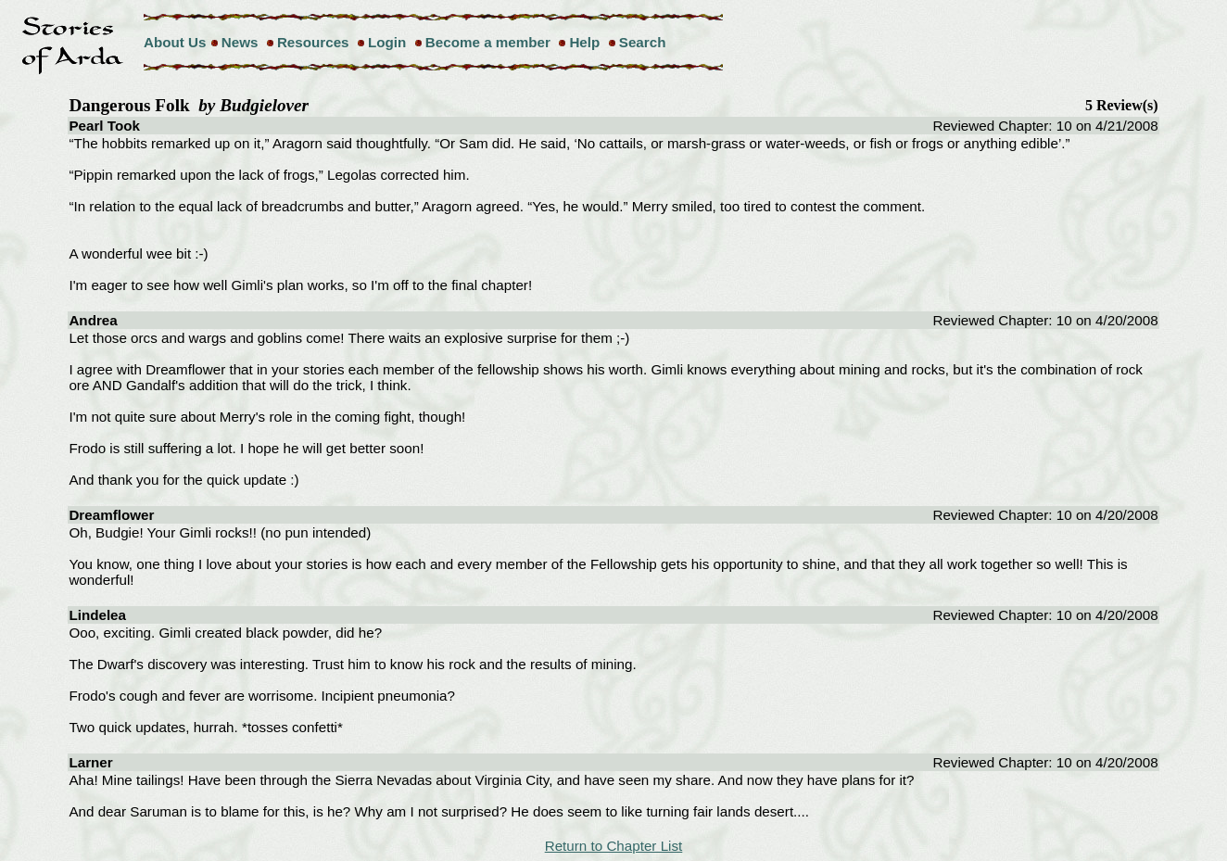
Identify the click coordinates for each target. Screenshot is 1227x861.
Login (387, 42)
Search (642, 42)
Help (584, 42)
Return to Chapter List (614, 846)
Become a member (487, 42)
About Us (175, 42)
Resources (313, 42)
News (240, 42)
